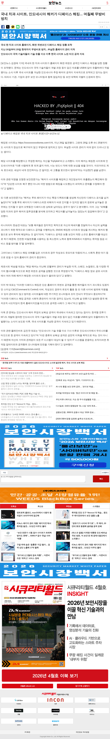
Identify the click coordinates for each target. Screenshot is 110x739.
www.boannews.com (23, 352)
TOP (59, 368)
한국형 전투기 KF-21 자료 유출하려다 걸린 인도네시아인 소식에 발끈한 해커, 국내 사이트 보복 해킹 (44, 363)
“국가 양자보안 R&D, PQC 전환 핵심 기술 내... (27, 396)
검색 (107, 3)
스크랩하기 (105, 472)
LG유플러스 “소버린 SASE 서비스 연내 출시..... (26, 417)
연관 (4, 358)
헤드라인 (6, 368)
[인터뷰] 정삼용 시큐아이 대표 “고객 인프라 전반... (26, 376)
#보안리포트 (96, 8)
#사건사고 (68, 8)
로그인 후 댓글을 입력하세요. (43, 478)
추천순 (69, 506)
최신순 (40, 506)
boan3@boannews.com (26, 349)
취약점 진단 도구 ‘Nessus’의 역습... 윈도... (26, 407)
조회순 (13, 506)
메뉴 (2, 3)
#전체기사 (13, 8)
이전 (4, 472)
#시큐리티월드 (41, 8)
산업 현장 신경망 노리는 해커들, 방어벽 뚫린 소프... (27, 386)
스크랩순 (96, 506)
